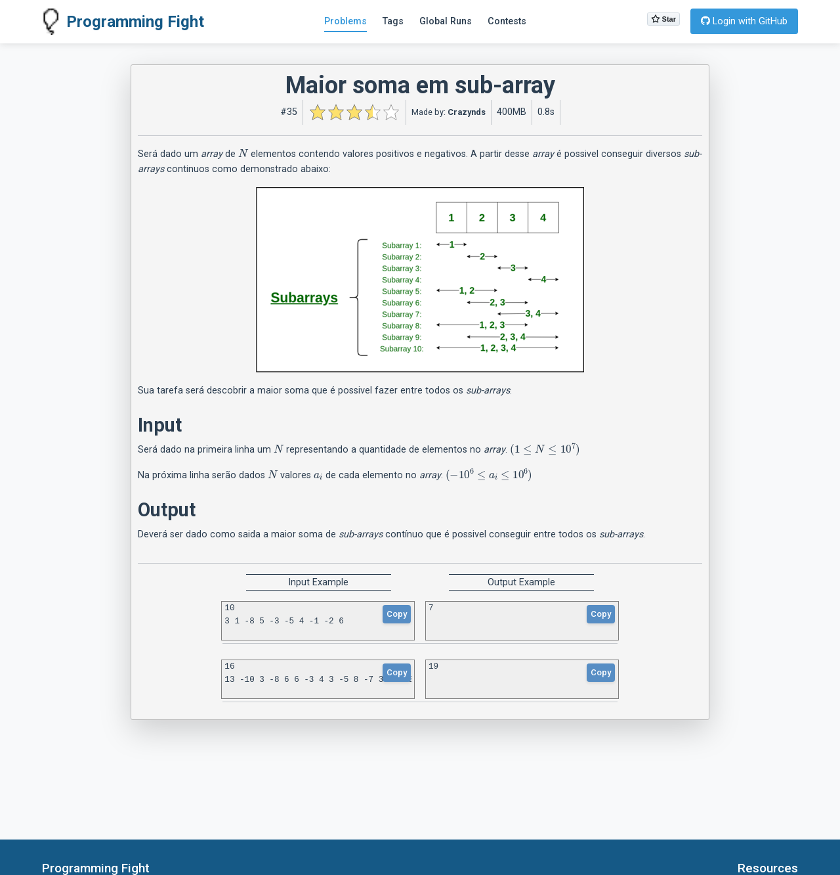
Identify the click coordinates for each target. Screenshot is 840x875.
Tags (393, 21)
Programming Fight (123, 22)
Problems (345, 21)
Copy (397, 614)
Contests (507, 21)
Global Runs (445, 21)
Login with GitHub (744, 21)
